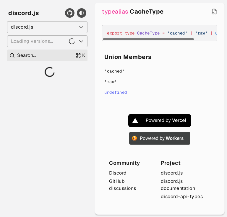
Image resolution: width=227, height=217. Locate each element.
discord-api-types (182, 196)
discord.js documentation (178, 184)
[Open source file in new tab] (214, 11)
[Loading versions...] (47, 41)
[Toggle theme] (81, 13)
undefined (115, 92)
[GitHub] (69, 13)
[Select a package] (47, 27)
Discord (118, 173)
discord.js (23, 13)
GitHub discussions (122, 184)
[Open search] (47, 55)
